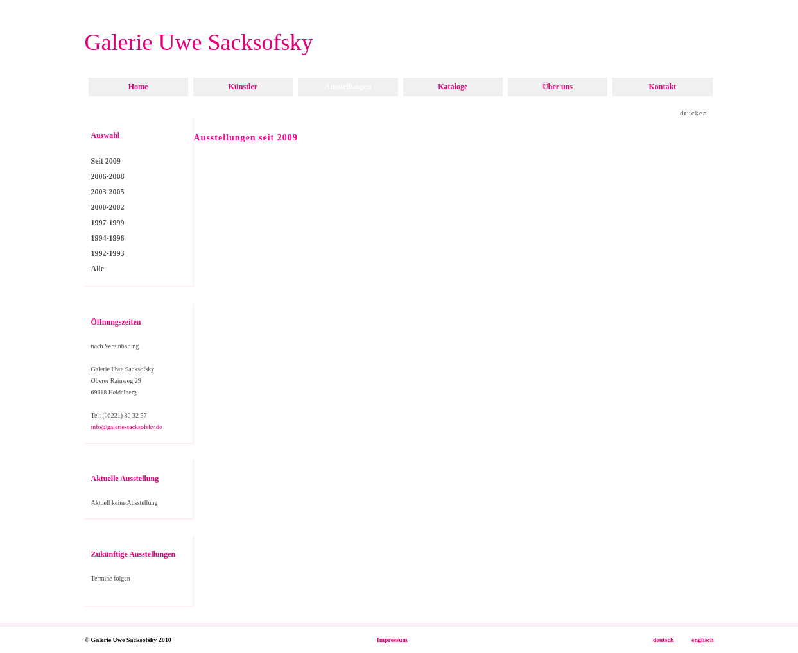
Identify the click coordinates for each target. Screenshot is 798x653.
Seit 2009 (106, 161)
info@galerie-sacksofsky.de (126, 426)
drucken (693, 113)
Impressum (392, 639)
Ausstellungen (348, 86)
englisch (702, 639)
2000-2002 (108, 207)
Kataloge (452, 86)
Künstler (243, 86)
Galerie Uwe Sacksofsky (199, 42)
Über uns (557, 86)
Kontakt (662, 86)
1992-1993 (108, 253)
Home (138, 86)
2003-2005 (108, 191)
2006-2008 (108, 176)
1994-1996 (108, 237)
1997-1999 (108, 222)
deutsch (663, 639)
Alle (98, 268)
